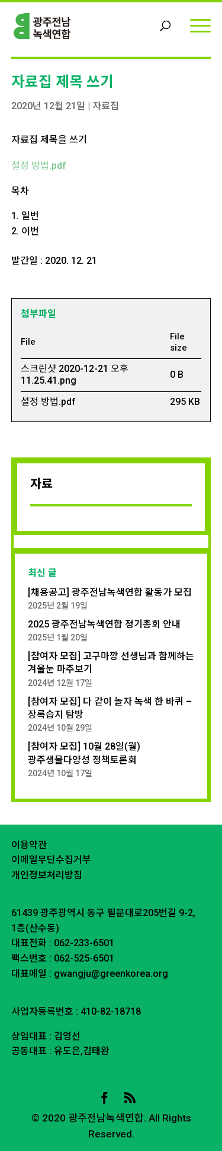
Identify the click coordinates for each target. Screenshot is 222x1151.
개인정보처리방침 (46, 875)
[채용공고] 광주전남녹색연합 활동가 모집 (110, 592)
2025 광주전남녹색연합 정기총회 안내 (104, 624)
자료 (41, 484)
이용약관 (29, 845)
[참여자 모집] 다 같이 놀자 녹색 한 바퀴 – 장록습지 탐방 (110, 708)
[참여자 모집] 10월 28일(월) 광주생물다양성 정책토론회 (84, 753)
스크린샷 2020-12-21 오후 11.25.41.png (74, 375)
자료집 (105, 106)
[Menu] (200, 25)
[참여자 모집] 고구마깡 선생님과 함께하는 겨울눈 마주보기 (111, 662)
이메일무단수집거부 (51, 859)
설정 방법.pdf (38, 165)
